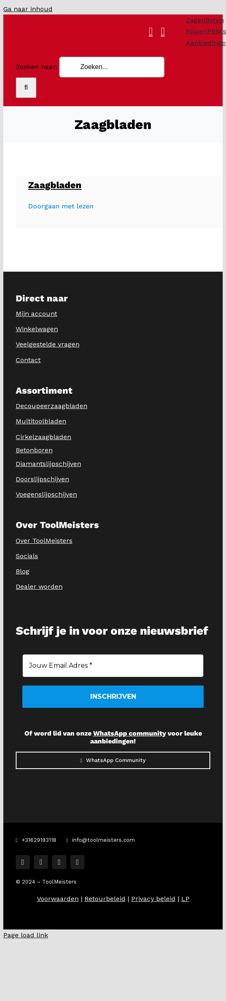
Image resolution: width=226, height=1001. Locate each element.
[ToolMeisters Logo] (119, 21)
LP (185, 899)
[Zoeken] (26, 87)
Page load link (25, 935)
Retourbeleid (104, 899)
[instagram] (41, 862)
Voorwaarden (58, 899)
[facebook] (23, 862)
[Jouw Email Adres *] (113, 665)
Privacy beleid (153, 899)
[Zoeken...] (111, 67)
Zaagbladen (55, 185)
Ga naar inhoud (28, 9)
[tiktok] (59, 862)
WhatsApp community (129, 733)
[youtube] (77, 862)
